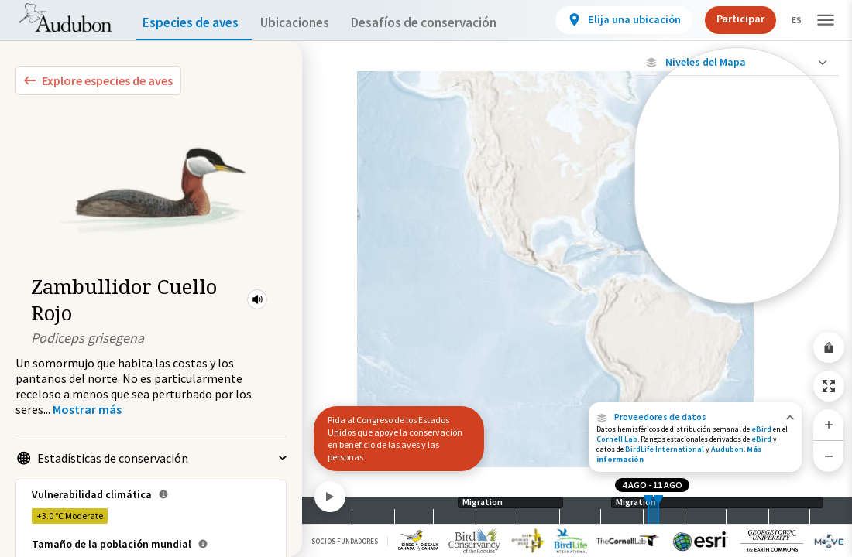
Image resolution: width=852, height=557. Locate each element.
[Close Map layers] (737, 62)
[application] (426, 278)
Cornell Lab (616, 439)
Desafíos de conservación (448, 23)
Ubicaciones (308, 23)
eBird (761, 429)
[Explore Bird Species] (98, 80)
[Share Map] (828, 347)
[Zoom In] (828, 424)
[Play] (329, 496)
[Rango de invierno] (737, 265)
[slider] (648, 510)
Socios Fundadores (344, 541)
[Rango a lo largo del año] (737, 291)
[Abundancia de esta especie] (737, 167)
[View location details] (610, 20)
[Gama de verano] (737, 239)
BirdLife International (664, 449)
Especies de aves (194, 23)
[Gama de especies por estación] (737, 212)
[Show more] (87, 409)
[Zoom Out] (828, 456)
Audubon (727, 449)
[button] (257, 299)
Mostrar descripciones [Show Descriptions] (737, 307)
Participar (727, 19)
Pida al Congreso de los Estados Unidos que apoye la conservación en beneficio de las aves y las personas (395, 438)
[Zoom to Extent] (828, 386)
